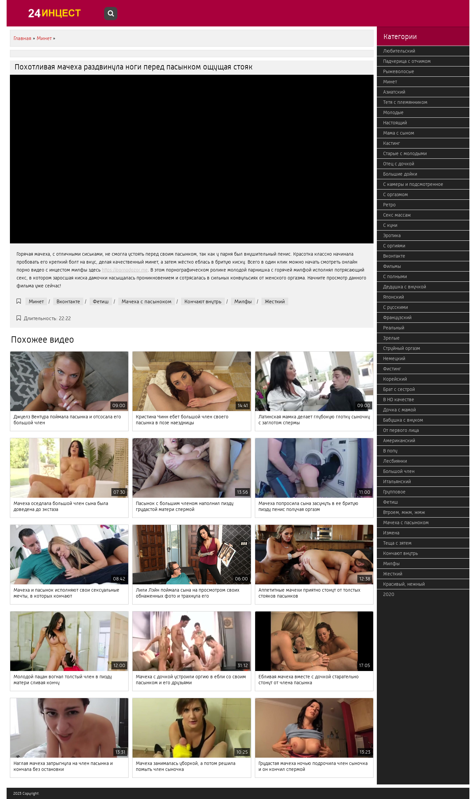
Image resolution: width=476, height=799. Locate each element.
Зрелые (391, 338)
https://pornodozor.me (125, 270)
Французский (397, 317)
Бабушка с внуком (403, 420)
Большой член (399, 471)
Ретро (389, 205)
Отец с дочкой (398, 164)
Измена (391, 533)
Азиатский (394, 92)
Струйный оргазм (401, 348)
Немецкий (394, 358)
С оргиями (394, 246)
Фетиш (101, 301)
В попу (390, 451)
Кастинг (391, 143)
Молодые (393, 112)
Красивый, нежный (404, 584)
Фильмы (392, 266)
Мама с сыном (398, 133)
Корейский (395, 379)
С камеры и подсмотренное (413, 184)
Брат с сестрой (399, 389)
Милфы (243, 301)
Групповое (394, 492)
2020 (388, 594)
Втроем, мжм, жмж (404, 512)
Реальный (393, 328)
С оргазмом (395, 194)
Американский (399, 440)
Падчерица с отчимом (407, 61)
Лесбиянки (395, 461)
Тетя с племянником (405, 102)
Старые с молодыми (405, 153)
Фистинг (392, 369)
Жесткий (275, 301)
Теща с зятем (397, 543)
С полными (395, 276)
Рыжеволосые (398, 71)
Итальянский (397, 481)
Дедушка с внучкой (404, 287)
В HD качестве (398, 399)
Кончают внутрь (202, 301)
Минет (36, 301)
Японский (393, 297)
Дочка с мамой (399, 410)
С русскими (395, 307)
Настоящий (395, 123)
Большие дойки (400, 174)
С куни (390, 225)
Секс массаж (397, 215)
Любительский (399, 51)
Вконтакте (68, 301)
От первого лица (401, 430)
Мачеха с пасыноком (147, 301)
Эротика (392, 235)
